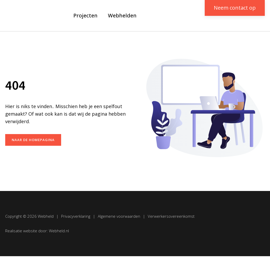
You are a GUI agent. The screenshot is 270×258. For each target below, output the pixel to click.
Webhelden (122, 15)
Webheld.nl (59, 230)
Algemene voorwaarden (119, 216)
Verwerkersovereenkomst (171, 216)
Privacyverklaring (75, 216)
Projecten (85, 15)
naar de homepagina (33, 139)
